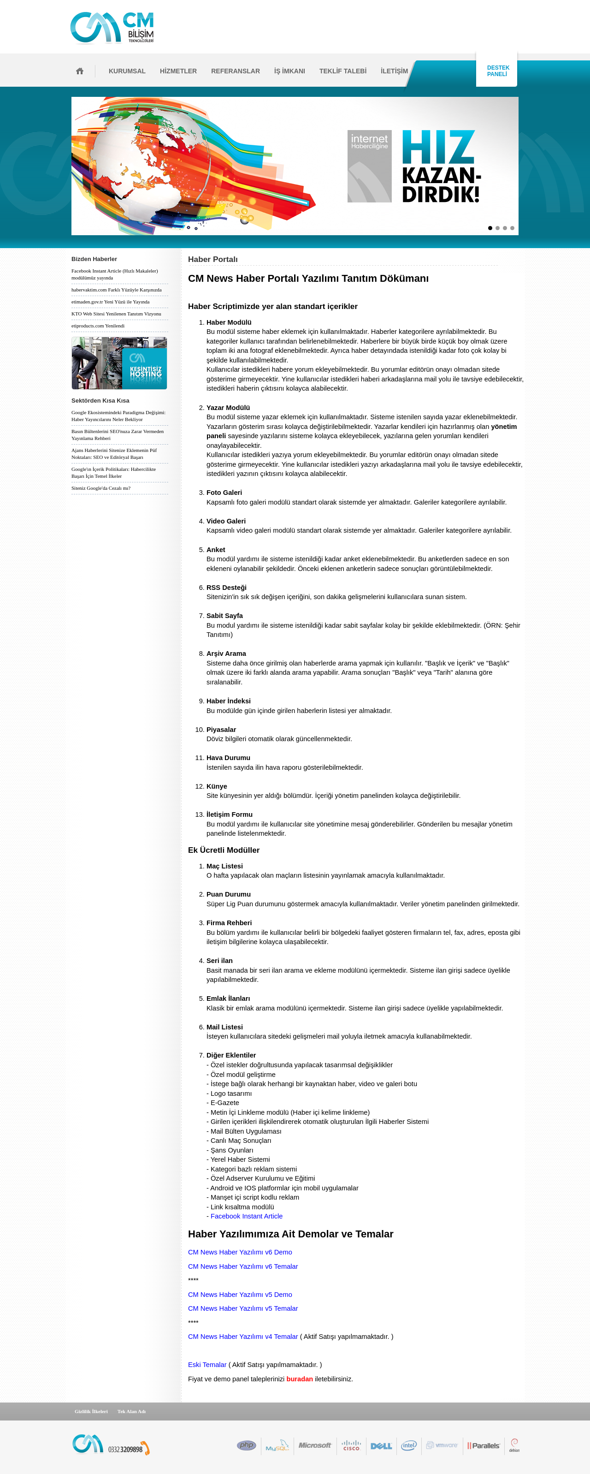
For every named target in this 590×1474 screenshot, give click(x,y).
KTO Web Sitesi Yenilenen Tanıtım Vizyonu (116, 313)
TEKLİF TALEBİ (342, 71)
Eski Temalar (207, 1364)
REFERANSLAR (235, 71)
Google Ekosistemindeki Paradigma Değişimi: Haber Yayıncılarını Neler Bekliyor (118, 416)
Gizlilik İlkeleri (91, 1411)
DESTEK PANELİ (497, 71)
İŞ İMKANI (289, 71)
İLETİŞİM (394, 71)
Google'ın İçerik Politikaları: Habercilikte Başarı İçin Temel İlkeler (113, 472)
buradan (299, 1379)
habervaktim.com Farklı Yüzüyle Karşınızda (116, 289)
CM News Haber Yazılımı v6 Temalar (243, 1266)
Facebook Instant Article (247, 1216)
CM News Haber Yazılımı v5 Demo (240, 1294)
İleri (522, 166)
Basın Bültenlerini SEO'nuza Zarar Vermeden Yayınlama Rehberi (117, 434)
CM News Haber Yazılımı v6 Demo (240, 1252)
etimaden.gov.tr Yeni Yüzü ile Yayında (110, 301)
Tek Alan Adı (132, 1411)
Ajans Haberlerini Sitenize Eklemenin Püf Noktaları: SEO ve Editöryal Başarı (114, 453)
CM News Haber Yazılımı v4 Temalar (243, 1336)
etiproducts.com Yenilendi (97, 325)
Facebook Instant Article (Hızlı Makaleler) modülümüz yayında (114, 274)
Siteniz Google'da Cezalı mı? (100, 488)
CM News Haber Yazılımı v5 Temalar (243, 1308)
